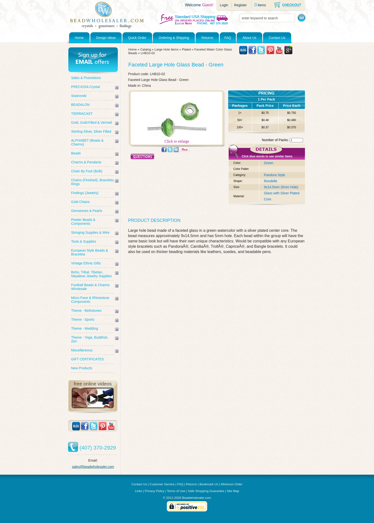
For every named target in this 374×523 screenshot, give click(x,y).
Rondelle (270, 181)
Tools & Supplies (83, 241)
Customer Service (162, 484)
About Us (249, 38)
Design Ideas (106, 38)
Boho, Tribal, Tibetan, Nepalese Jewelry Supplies (91, 274)
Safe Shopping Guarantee (206, 491)
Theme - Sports (82, 319)
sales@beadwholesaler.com (93, 467)
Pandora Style (274, 175)
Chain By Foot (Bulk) (86, 171)
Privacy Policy (154, 491)
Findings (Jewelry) (85, 193)
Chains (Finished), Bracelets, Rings (93, 182)
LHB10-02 (148, 53)
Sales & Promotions (86, 78)
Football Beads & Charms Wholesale (90, 287)
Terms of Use (176, 491)
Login (224, 5)
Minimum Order (232, 484)
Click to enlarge (177, 139)
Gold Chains (80, 202)
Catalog (145, 49)
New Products (81, 368)
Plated (186, 49)
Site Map (233, 491)
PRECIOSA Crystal (85, 87)
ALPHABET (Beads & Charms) (87, 142)
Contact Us (277, 38)
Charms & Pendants (86, 162)
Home (79, 38)
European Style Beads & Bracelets (89, 252)
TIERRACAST (82, 114)
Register (240, 5)
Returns (207, 38)
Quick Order (137, 38)
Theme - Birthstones (86, 310)
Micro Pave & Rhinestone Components (90, 300)
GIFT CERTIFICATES (87, 359)
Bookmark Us (208, 484)
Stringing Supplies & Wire (90, 232)
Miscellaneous (82, 350)
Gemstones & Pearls (86, 211)
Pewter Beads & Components (83, 221)
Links (138, 491)
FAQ (227, 38)
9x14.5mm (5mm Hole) (281, 187)
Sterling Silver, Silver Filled (91, 131)
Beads (76, 153)
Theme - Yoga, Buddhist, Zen (89, 339)
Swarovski (79, 96)
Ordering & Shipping (174, 38)
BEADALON (80, 105)
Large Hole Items (166, 49)
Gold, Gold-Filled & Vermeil (91, 122)
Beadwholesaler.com (196, 498)
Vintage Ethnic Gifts (86, 263)
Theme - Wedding (84, 328)
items (262, 5)
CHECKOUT (291, 5)
